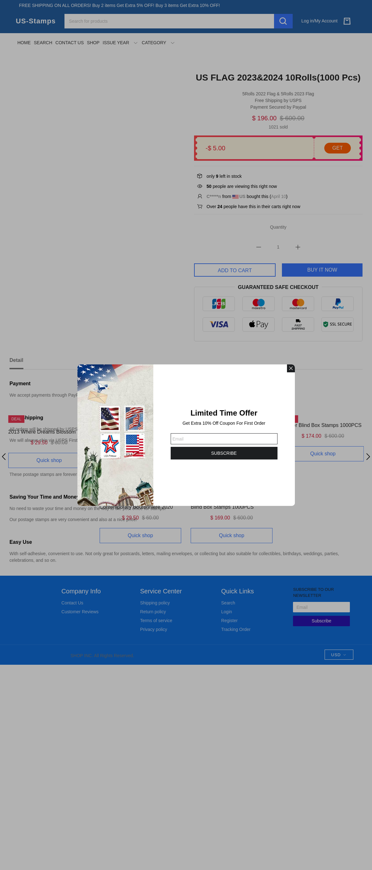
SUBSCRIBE (224, 453)
